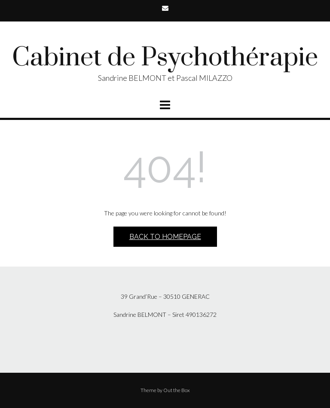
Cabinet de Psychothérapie (165, 58)
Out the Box (176, 390)
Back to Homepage (165, 237)
